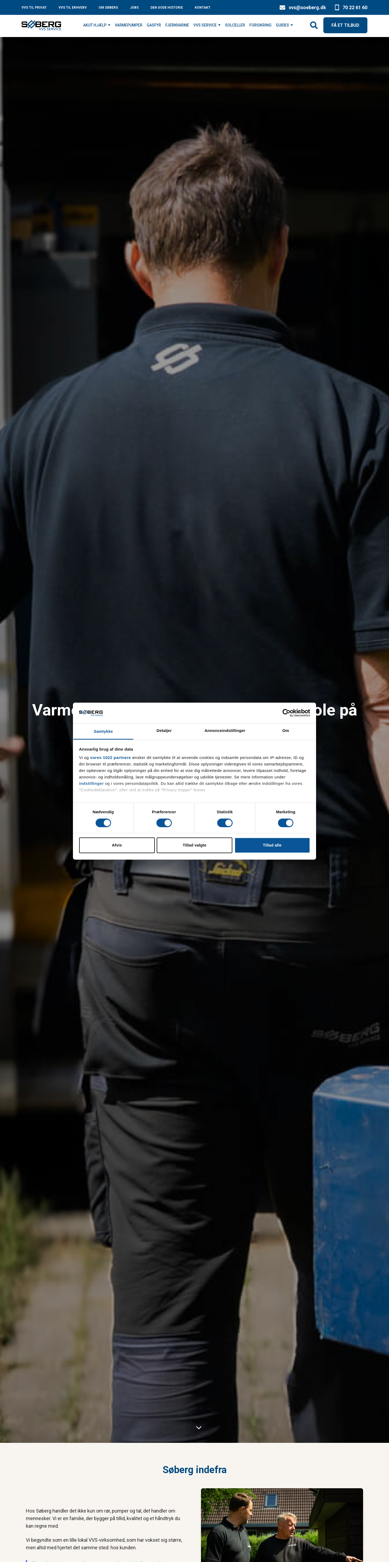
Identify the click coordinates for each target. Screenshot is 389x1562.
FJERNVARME (177, 25)
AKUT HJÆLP (94, 25)
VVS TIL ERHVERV (73, 7)
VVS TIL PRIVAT (34, 7)
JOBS (134, 7)
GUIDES (282, 25)
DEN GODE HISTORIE (166, 7)
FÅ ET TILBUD (345, 25)
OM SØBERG (108, 7)
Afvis (117, 845)
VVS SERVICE (205, 25)
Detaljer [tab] (164, 730)
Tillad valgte (194, 845)
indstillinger (91, 783)
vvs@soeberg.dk (307, 7)
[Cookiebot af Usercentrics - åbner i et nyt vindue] (286, 713)
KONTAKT (202, 7)
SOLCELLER (235, 25)
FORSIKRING (260, 25)
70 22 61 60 (355, 7)
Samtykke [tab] (103, 731)
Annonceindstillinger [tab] (224, 730)
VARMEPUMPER (128, 25)
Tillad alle (272, 845)
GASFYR (154, 25)
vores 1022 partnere (110, 757)
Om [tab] (285, 730)
